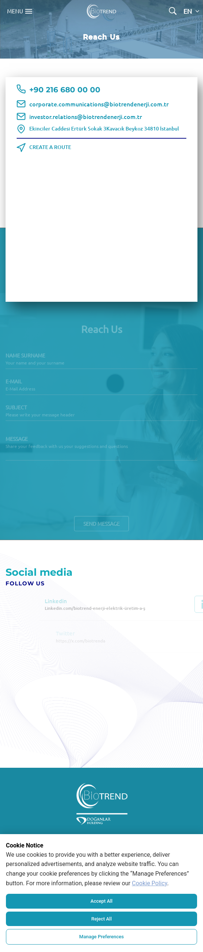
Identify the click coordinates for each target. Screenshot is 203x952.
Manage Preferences (101, 936)
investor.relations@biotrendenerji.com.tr (85, 116)
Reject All (101, 919)
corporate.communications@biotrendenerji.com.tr (99, 104)
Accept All (101, 901)
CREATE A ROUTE (50, 147)
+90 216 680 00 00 (64, 90)
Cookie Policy (149, 883)
